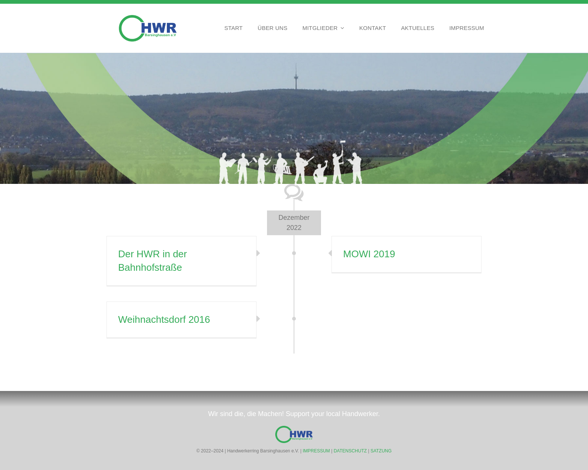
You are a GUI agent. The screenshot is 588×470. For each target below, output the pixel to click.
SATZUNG (381, 451)
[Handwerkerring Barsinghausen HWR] (148, 18)
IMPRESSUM (316, 451)
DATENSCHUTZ (350, 451)
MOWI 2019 (369, 254)
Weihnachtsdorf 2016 (164, 319)
